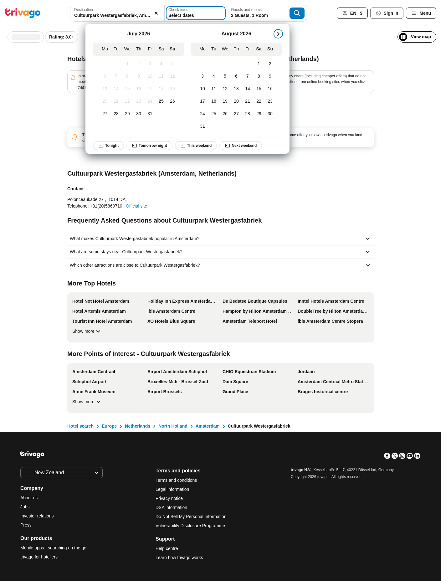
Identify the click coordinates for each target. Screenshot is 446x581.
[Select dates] (196, 13)
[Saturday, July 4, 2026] (161, 63)
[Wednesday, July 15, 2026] (127, 89)
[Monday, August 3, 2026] (202, 76)
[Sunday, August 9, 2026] (270, 76)
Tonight (108, 145)
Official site (136, 205)
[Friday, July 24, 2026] (150, 101)
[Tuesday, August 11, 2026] (213, 89)
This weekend (196, 145)
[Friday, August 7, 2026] (247, 76)
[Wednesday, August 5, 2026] (225, 76)
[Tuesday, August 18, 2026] (213, 101)
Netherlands (137, 426)
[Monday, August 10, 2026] (202, 89)
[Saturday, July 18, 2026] (161, 89)
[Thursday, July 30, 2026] (138, 114)
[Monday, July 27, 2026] (104, 114)
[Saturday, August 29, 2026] (258, 114)
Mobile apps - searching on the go (53, 547)
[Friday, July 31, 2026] (150, 114)
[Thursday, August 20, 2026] (236, 101)
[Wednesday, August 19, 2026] (225, 101)
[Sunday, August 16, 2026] (270, 89)
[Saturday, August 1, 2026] (258, 63)
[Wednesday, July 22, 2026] (127, 101)
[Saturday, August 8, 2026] (258, 76)
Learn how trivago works (179, 557)
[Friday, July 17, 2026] (150, 89)
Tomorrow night (149, 145)
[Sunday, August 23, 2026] (270, 101)
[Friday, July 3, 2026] (150, 63)
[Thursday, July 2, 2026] (138, 63)
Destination (83, 10)
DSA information (171, 507)
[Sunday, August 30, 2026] (270, 114)
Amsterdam (208, 426)
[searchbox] (117, 15)
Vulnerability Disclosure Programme (190, 525)
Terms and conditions (176, 480)
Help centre (167, 548)
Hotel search (80, 426)
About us (29, 497)
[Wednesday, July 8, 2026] (127, 76)
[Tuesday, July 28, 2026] (116, 114)
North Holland (172, 426)
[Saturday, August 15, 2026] (258, 89)
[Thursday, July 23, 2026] (138, 101)
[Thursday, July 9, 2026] (138, 76)
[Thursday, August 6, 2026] (236, 76)
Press (26, 524)
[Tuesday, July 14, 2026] (116, 89)
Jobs (25, 506)
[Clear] (156, 13)
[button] (117, 13)
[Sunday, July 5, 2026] (172, 63)
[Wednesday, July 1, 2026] (127, 63)
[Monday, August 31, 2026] (202, 126)
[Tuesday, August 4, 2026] (213, 76)
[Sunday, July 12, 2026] (172, 76)
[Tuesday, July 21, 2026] (116, 101)
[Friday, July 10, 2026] (150, 76)
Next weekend (241, 145)
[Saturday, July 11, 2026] (161, 76)
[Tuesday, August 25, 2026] (213, 114)
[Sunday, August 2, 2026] (270, 63)
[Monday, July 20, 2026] (104, 101)
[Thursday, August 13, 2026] (236, 89)
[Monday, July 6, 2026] (104, 76)
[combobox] (117, 13)
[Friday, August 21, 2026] (247, 101)
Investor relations (37, 515)
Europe (109, 426)
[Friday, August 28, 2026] (247, 114)
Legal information (172, 489)
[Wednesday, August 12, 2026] (225, 89)
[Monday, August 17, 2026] (202, 101)
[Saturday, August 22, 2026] (258, 101)
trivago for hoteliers (39, 556)
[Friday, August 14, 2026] (247, 89)
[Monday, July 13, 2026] (104, 89)
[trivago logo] (23, 13)
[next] (278, 34)
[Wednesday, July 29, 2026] (127, 114)
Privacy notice (169, 498)
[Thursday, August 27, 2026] (236, 114)
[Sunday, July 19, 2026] (172, 89)
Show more (87, 331)
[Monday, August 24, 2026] (202, 114)
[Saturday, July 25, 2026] (161, 101)
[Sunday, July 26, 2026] (172, 101)
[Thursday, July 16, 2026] (138, 89)
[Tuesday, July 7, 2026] (116, 76)
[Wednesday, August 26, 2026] (225, 114)
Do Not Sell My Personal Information (192, 516)
